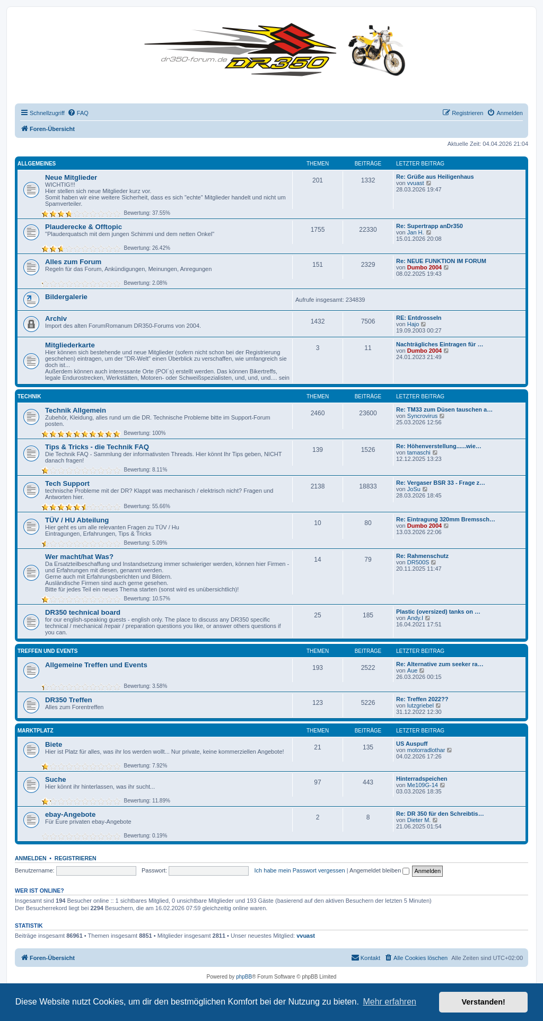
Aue (412, 670)
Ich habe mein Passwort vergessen (300, 870)
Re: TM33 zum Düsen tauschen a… (444, 409)
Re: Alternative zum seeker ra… (440, 664)
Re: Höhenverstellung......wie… (438, 446)
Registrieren (76, 858)
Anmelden (31, 858)
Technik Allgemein (75, 410)
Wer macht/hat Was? (79, 557)
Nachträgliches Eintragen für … (439, 344)
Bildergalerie (66, 297)
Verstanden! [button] (483, 1002)
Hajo (413, 324)
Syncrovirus (422, 416)
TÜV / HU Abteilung (77, 520)
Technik (29, 396)
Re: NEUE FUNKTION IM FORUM (441, 261)
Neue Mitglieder (71, 177)
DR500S (418, 562)
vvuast (415, 183)
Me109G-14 (422, 785)
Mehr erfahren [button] (389, 1001)
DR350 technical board (82, 612)
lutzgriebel (420, 705)
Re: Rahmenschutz (422, 556)
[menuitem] (78, 113)
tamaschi (419, 452)
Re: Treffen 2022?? (422, 699)
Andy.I (415, 618)
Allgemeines (36, 164)
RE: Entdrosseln (419, 318)
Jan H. (415, 232)
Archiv (56, 318)
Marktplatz (35, 731)
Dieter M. (419, 820)
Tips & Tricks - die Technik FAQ (97, 447)
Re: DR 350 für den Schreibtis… (440, 813)
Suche (55, 779)
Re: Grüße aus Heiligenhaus (435, 176)
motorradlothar (426, 750)
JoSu (414, 489)
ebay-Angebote (70, 814)
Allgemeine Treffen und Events (96, 665)
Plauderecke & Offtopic (83, 227)
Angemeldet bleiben (379, 870)
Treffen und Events (47, 651)
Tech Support (67, 483)
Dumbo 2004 (424, 267)
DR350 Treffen (68, 700)
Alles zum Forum (73, 262)
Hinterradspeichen (422, 778)
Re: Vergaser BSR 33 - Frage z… (440, 482)
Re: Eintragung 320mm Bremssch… (445, 519)
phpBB (244, 977)
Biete (53, 744)
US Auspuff (411, 743)
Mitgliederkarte (70, 345)
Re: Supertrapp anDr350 (429, 226)
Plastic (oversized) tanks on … (438, 611)
